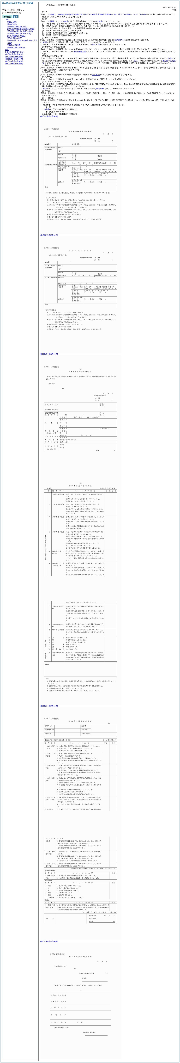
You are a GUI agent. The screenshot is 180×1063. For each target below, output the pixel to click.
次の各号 (64, 21)
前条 (170, 58)
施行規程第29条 (80, 51)
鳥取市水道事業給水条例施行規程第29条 (101, 14)
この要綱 (50, 14)
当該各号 (98, 21)
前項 (45, 42)
